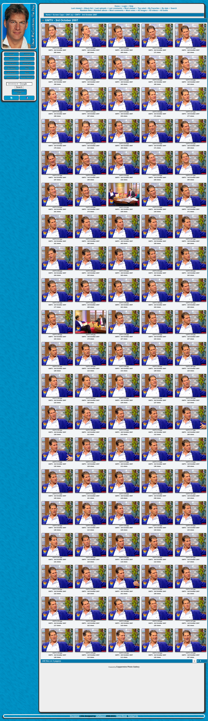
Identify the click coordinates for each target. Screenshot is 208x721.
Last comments (115, 8)
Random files (86, 10)
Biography (27, 63)
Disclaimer (74, 716)
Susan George (27, 77)
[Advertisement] (122, 689)
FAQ (27, 68)
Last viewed (76, 8)
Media (11, 59)
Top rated (142, 8)
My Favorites (153, 8)
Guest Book (121, 716)
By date (165, 8)
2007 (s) (69, 15)
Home (11, 54)
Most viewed (129, 8)
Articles (27, 54)
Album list (88, 8)
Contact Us (133, 716)
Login (124, 6)
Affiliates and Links (19, 92)
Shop (27, 73)
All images (142, 10)
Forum (27, 59)
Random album (100, 10)
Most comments (117, 10)
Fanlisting (11, 68)
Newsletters (11, 73)
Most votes (130, 10)
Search (174, 8)
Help (131, 6)
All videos (153, 10)
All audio (164, 10)
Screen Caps (58, 15)
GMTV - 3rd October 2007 (86, 15)
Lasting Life (11, 77)
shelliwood (101, 716)
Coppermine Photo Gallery (127, 667)
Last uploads (100, 8)
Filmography (11, 63)
